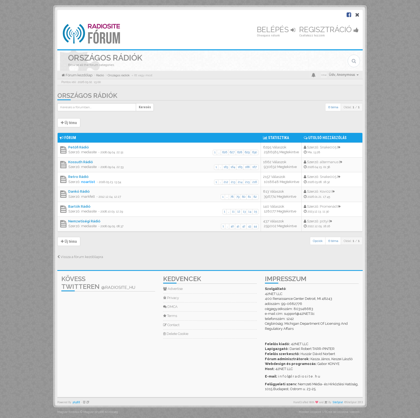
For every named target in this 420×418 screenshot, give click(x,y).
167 (254, 167)
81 (249, 197)
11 (233, 211)
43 (249, 226)
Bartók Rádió (79, 206)
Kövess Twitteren (98, 282)
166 (247, 167)
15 (255, 211)
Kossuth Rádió (80, 162)
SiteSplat (338, 402)
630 (254, 152)
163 (226, 167)
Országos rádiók (87, 95)
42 (243, 226)
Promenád (328, 206)
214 (240, 182)
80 (243, 197)
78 (232, 197)
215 (247, 182)
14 (249, 211)
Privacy (171, 298)
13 (244, 211)
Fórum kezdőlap (78, 75)
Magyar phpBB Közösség (100, 412)
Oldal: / (352, 107)
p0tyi (324, 221)
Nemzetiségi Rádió (84, 221)
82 (255, 197)
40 (232, 226)
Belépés (276, 29)
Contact (171, 325)
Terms (170, 316)
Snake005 (328, 147)
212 (226, 182)
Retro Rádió (78, 177)
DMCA (170, 307)
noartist (88, 182)
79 (237, 197)
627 (232, 152)
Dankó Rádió (79, 191)
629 (247, 152)
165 (240, 167)
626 (224, 152)
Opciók (318, 241)
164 (233, 167)
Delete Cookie (175, 334)
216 (254, 182)
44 (255, 226)
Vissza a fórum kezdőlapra (80, 257)
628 (239, 152)
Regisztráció (329, 29)
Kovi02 (325, 191)
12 (238, 211)
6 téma (333, 107)
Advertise (173, 289)
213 (233, 182)
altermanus (329, 162)
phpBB (76, 402)
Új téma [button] (69, 123)
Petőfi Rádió (78, 147)
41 (238, 226)
